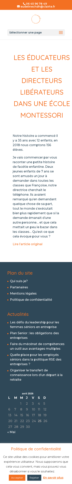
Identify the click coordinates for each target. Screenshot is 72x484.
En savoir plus (53, 477)
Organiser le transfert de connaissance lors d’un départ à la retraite (36, 374)
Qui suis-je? (19, 281)
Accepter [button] (17, 477)
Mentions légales (23, 293)
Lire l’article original (28, 244)
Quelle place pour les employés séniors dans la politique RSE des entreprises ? (35, 359)
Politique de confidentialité (31, 300)
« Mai (11, 432)
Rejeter (34, 477)
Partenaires (19, 287)
